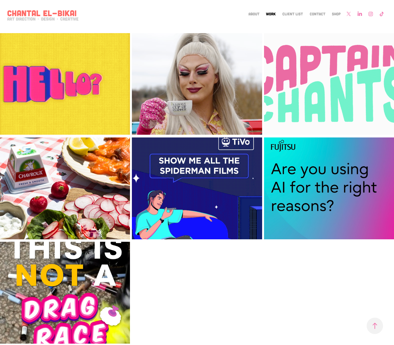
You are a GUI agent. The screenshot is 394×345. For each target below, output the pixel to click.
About (253, 14)
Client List (292, 14)
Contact (317, 14)
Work (271, 14)
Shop (336, 14)
